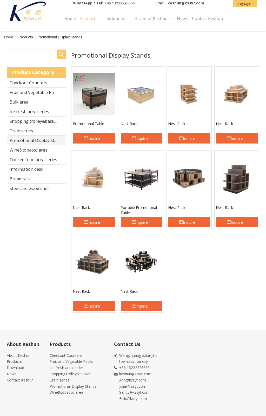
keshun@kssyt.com (186, 3)
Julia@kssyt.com (132, 386)
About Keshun (18, 355)
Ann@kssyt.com (132, 380)
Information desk (26, 169)
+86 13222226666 (119, 3)
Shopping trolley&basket (34, 121)
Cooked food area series (33, 159)
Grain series (21, 131)
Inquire (94, 138)
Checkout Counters (28, 83)
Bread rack (20, 179)
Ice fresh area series (29, 111)
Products (14, 361)
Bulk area (19, 102)
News (11, 373)
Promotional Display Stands (37, 140)
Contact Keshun (20, 380)
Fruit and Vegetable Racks (35, 92)
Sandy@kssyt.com (134, 392)
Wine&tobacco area (29, 150)
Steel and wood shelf (30, 188)
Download (15, 367)
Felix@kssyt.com (133, 398)
